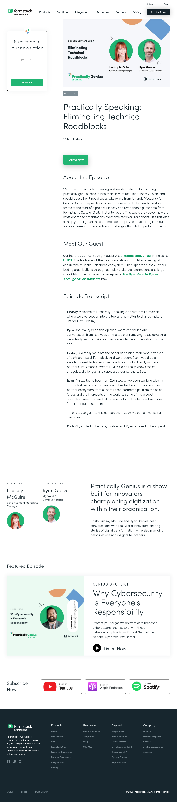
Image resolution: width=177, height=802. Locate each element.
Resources (102, 12)
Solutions (62, 12)
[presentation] (37, 71)
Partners (121, 12)
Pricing (137, 12)
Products (44, 12)
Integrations (82, 12)
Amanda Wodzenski (136, 256)
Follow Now (76, 160)
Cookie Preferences (153, 747)
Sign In (167, 4)
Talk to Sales (158, 12)
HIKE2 (67, 260)
